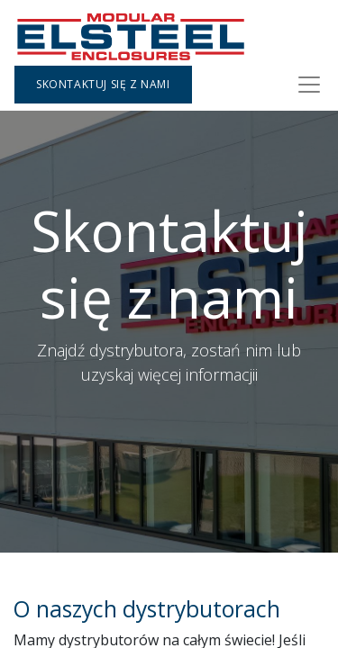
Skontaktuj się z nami (103, 84)
